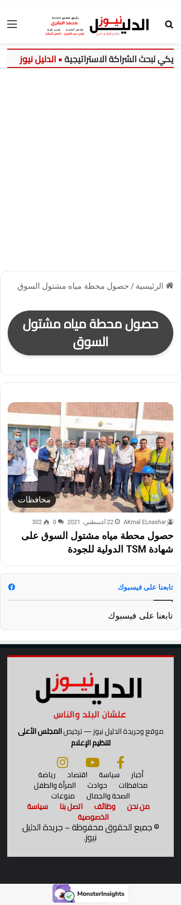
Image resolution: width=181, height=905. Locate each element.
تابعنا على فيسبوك (140, 615)
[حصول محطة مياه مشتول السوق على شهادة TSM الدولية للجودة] (90, 457)
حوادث (97, 785)
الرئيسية (154, 286)
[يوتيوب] (92, 762)
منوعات (63, 796)
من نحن (138, 806)
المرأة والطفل (55, 785)
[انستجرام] (62, 762)
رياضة (47, 775)
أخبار (137, 775)
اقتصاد (77, 775)
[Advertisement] (90, 173)
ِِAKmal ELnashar (145, 522)
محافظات (133, 785)
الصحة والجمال (108, 796)
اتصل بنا (71, 806)
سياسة (109, 775)
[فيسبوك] (120, 762)
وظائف (104, 806)
